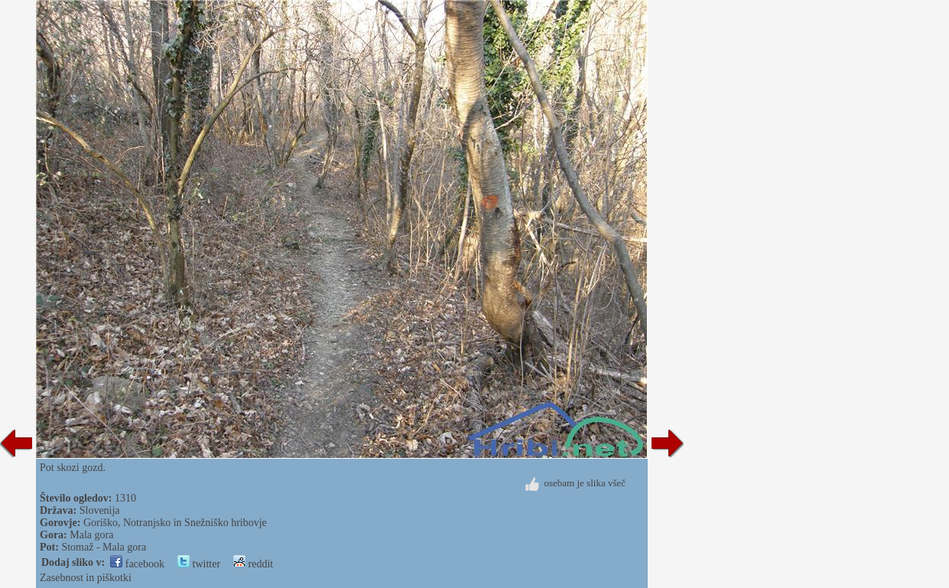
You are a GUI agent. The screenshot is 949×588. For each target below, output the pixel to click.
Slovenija (100, 510)
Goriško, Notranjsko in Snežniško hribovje (175, 522)
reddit (253, 564)
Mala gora (91, 535)
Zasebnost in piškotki (86, 577)
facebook (137, 564)
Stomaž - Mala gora (103, 547)
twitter (198, 564)
